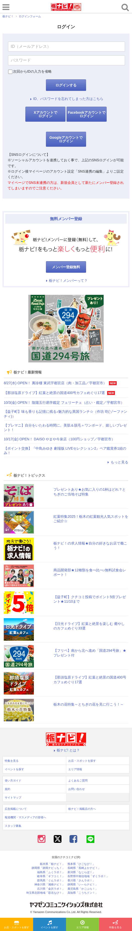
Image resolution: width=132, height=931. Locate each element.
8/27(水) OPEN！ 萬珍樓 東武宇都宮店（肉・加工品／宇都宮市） (55, 383)
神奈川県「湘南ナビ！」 (49, 884)
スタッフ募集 (13, 825)
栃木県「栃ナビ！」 (52, 864)
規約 (7, 788)
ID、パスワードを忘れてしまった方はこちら (66, 99)
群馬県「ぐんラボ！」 (51, 880)
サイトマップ (13, 797)
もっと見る (117, 462)
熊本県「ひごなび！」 (81, 864)
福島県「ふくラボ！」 (51, 872)
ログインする (66, 85)
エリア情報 (82, 925)
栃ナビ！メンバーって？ (66, 281)
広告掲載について (16, 808)
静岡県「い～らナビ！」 (83, 884)
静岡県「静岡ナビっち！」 (48, 868)
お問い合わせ (76, 788)
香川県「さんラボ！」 (81, 880)
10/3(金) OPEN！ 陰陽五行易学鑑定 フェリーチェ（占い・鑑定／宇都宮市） (64, 403)
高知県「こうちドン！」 (83, 892)
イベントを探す (49, 925)
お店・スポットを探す (16, 925)
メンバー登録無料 (66, 267)
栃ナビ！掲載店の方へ (82, 808)
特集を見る (115, 925)
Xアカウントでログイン (45, 114)
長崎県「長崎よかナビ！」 (84, 868)
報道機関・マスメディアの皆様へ (25, 817)
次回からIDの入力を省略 (32, 71)
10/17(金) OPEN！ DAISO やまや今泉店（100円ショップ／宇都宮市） (59, 439)
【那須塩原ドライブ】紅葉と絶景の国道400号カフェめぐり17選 (54, 393)
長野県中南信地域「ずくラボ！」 (88, 876)
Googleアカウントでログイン (66, 139)
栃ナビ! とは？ (66, 750)
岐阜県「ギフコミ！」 (51, 876)
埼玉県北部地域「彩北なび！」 (45, 892)
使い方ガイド (13, 780)
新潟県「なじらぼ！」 (81, 872)
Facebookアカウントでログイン (86, 114)
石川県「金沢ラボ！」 (51, 888)
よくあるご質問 (78, 780)
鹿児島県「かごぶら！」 (83, 888)
